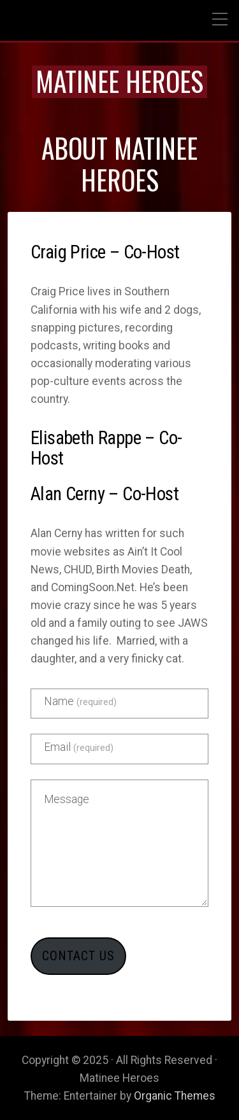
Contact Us (78, 956)
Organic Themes (174, 1095)
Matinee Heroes (119, 81)
